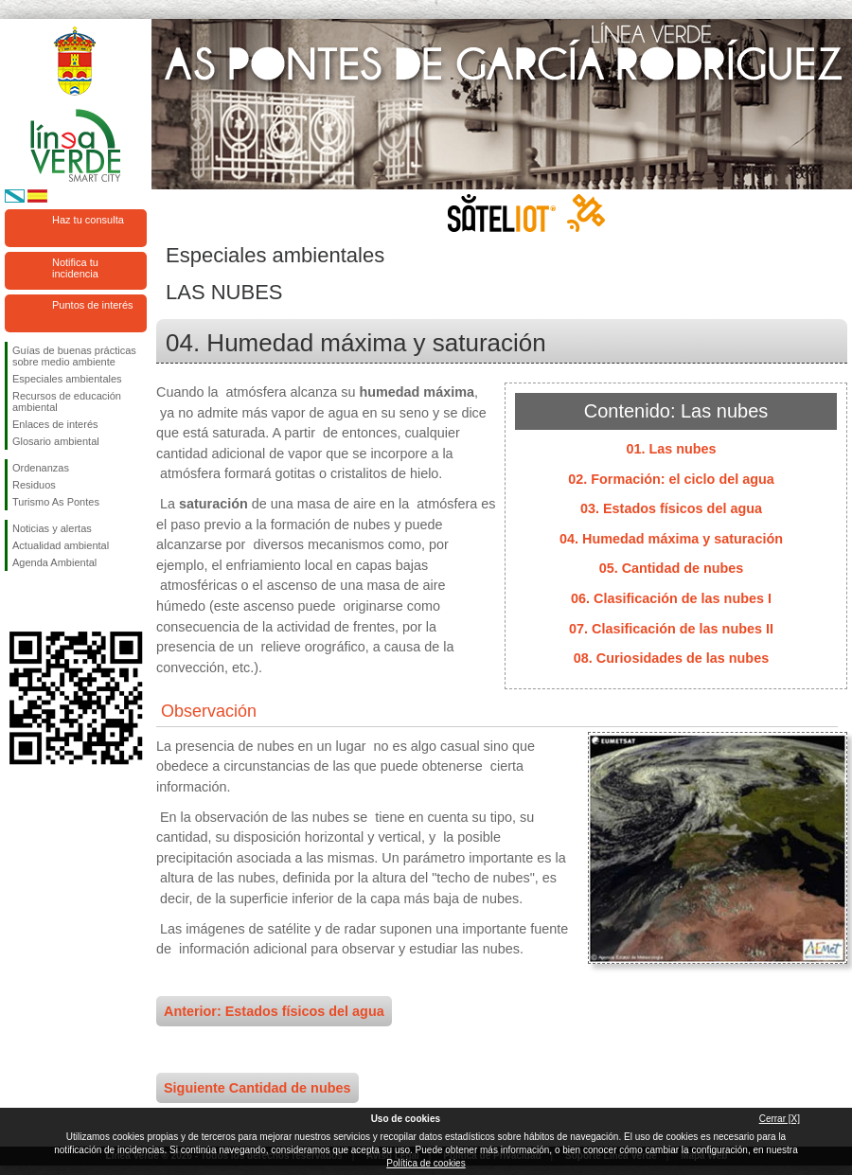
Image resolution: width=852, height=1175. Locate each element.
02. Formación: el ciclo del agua (671, 479)
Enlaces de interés (55, 424)
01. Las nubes (671, 448)
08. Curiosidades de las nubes (671, 658)
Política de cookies (425, 1163)
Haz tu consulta (88, 219)
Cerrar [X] (779, 1118)
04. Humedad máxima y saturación (671, 538)
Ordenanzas (40, 467)
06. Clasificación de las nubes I (671, 598)
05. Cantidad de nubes (671, 568)
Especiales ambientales (67, 378)
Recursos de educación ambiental (66, 401)
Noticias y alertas (52, 528)
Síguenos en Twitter (47, 601)
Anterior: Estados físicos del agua (274, 1011)
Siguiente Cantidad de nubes (257, 1087)
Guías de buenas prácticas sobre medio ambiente (74, 356)
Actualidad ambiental (60, 545)
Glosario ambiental (55, 441)
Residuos (34, 484)
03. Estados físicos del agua (671, 508)
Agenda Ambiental (54, 562)
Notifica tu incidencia (75, 268)
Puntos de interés (92, 305)
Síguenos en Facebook (16, 601)
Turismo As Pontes (55, 501)
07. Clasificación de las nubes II (671, 628)
